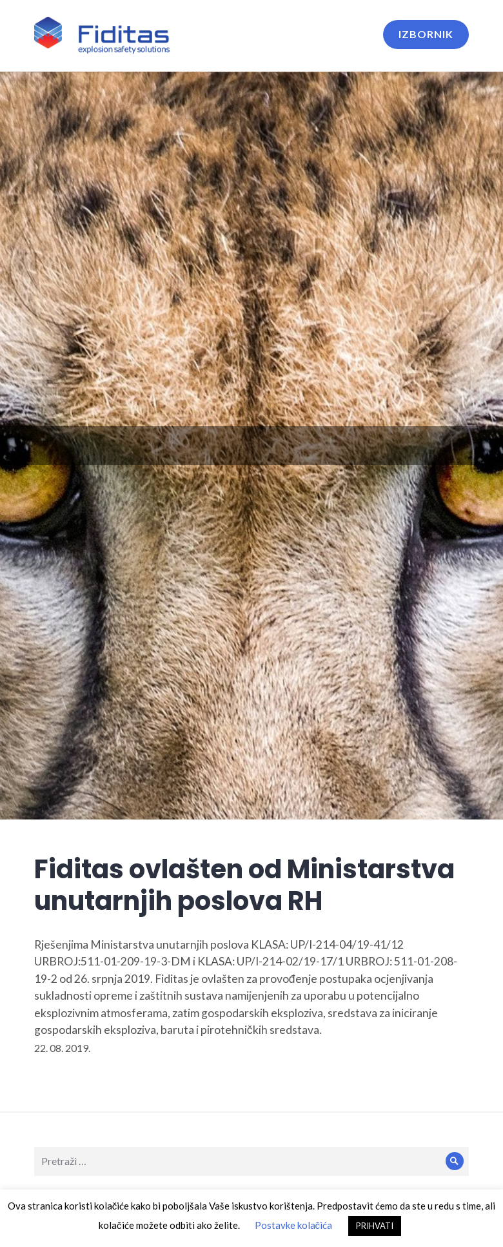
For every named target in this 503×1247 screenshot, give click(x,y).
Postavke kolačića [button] (294, 1225)
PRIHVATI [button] (374, 1226)
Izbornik (426, 34)
